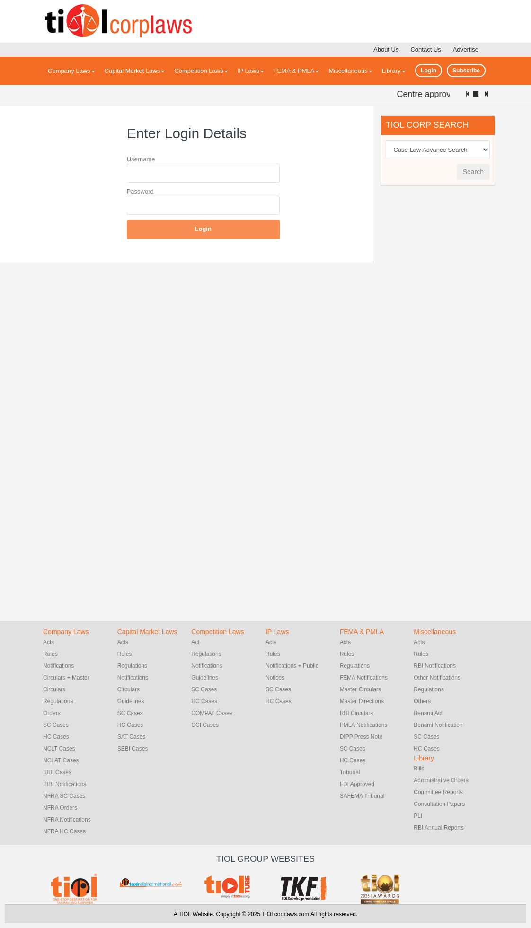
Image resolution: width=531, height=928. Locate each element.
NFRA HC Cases (64, 831)
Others (422, 701)
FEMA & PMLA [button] (296, 70)
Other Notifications (437, 677)
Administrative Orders (441, 780)
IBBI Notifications (64, 784)
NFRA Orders (60, 807)
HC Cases (56, 737)
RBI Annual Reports (438, 827)
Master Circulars (360, 689)
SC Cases (56, 725)
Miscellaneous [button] (350, 70)
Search (473, 172)
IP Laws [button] (251, 70)
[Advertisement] (451, 337)
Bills (419, 768)
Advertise (465, 49)
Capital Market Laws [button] (135, 70)
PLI (418, 816)
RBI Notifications (435, 666)
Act (195, 642)
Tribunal (350, 772)
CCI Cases (205, 725)
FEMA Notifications (364, 677)
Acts (48, 642)
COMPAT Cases (211, 713)
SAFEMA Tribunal (362, 796)
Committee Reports (438, 792)
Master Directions (362, 701)
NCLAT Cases (61, 760)
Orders (52, 713)
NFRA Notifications (67, 819)
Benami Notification (438, 725)
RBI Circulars (356, 713)
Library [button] (394, 70)
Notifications (58, 666)
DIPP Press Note (361, 737)
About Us (385, 49)
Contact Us (425, 49)
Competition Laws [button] (201, 70)
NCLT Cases (59, 748)
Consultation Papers (439, 804)
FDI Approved (357, 784)
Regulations (58, 701)
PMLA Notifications (364, 725)
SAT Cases (131, 737)
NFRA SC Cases (64, 796)
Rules (50, 654)
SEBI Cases (132, 748)
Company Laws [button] (71, 70)
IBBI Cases (57, 772)
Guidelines (130, 701)
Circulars (128, 689)
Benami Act (428, 713)
